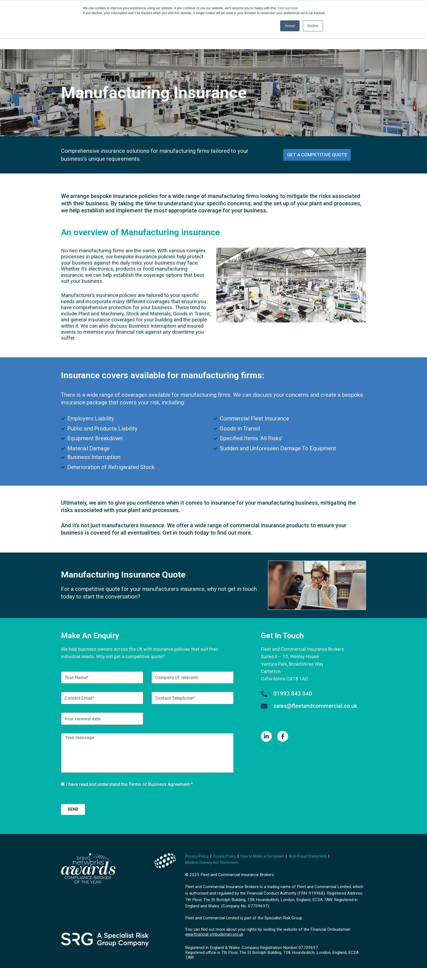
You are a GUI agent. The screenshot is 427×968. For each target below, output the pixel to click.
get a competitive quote (317, 144)
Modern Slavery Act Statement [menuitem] (212, 851)
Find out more (287, 8)
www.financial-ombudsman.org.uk (215, 923)
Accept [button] (290, 26)
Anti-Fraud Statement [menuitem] (315, 844)
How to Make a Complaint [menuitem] (267, 844)
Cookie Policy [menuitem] (227, 844)
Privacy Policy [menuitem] (197, 844)
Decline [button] (312, 26)
